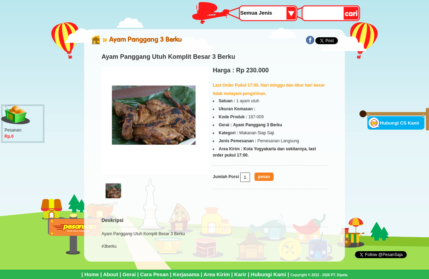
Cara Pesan (154, 274)
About (110, 274)
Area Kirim (216, 274)
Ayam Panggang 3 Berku (145, 39)
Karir (240, 274)
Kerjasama (186, 274)
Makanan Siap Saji (256, 132)
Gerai (129, 274)
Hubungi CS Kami (399, 123)
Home (91, 274)
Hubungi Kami (268, 274)
